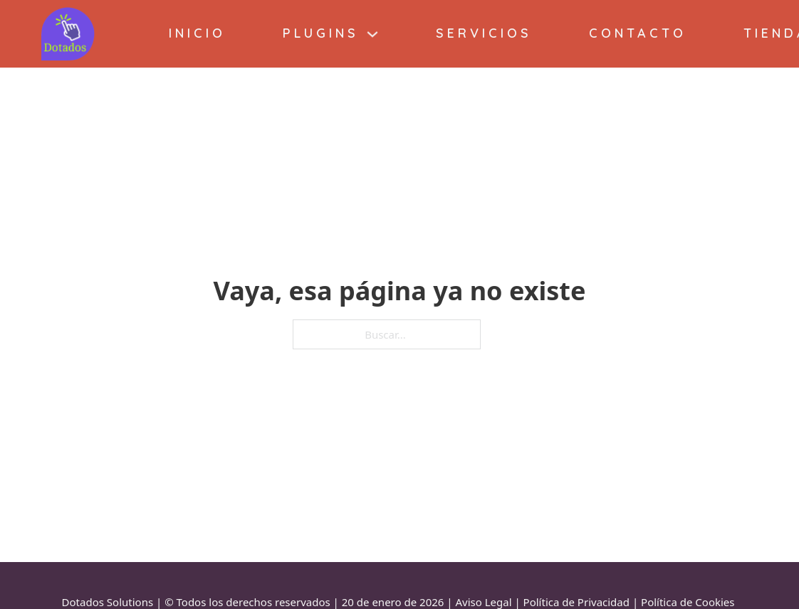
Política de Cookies (687, 602)
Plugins (321, 33)
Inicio (197, 33)
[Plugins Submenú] (372, 34)
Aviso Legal (483, 602)
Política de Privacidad (576, 602)
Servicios (484, 33)
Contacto (637, 33)
